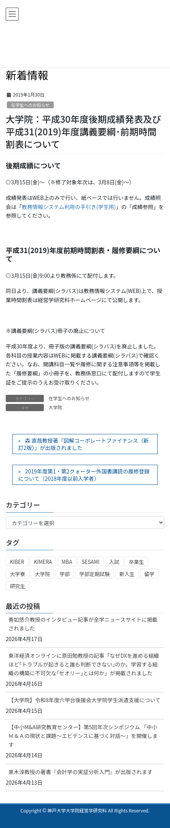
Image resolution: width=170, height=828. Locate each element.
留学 (149, 574)
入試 (114, 561)
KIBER (17, 561)
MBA (67, 561)
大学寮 (17, 574)
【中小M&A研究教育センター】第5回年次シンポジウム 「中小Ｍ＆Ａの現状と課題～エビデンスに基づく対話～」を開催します (83, 735)
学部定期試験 (94, 574)
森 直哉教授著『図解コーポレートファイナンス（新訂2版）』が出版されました (83, 444)
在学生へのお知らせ (30, 105)
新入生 (127, 574)
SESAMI (90, 561)
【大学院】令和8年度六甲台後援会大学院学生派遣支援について (84, 700)
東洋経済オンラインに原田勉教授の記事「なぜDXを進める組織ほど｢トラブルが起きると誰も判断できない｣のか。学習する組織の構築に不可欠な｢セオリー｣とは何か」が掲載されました (83, 664)
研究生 (17, 586)
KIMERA (43, 561)
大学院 (55, 407)
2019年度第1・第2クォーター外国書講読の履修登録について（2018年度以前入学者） (84, 475)
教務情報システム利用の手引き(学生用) (69, 207)
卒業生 (136, 561)
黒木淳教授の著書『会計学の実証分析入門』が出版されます (80, 772)
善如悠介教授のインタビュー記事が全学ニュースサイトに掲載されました (82, 624)
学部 (64, 574)
